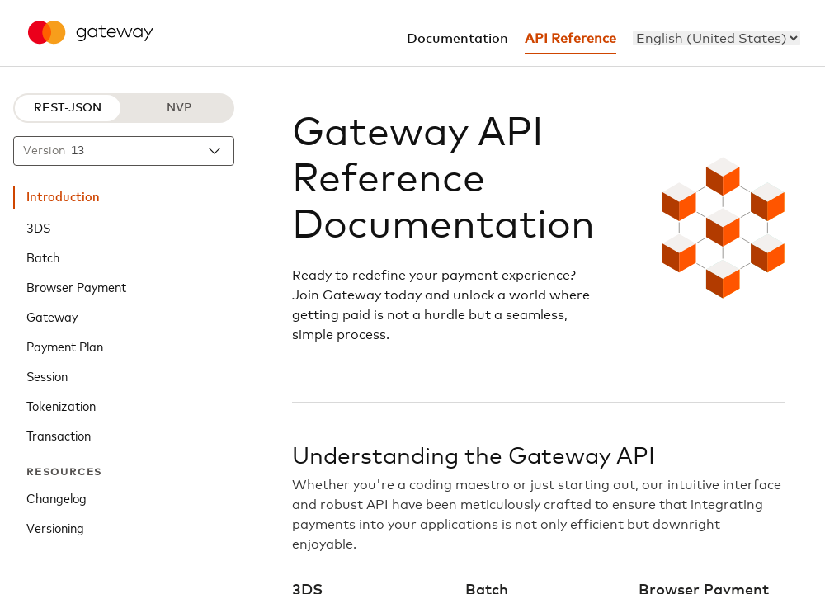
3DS (38, 227)
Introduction (63, 197)
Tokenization (61, 405)
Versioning (55, 527)
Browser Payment (76, 286)
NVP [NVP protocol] (179, 108)
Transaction (58, 435)
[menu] (716, 38)
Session (47, 375)
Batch (42, 257)
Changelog (56, 497)
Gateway (52, 316)
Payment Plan (64, 346)
